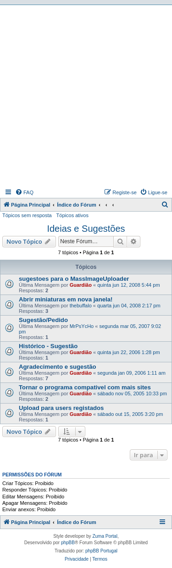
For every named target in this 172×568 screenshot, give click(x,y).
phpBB (68, 542)
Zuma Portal (104, 536)
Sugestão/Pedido (43, 320)
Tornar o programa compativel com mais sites (85, 387)
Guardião (81, 285)
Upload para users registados (61, 407)
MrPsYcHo (82, 326)
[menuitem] (24, 192)
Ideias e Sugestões (86, 229)
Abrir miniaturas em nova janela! (65, 299)
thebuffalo (81, 305)
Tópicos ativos (72, 215)
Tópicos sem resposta (27, 215)
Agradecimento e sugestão (57, 366)
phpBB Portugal (101, 550)
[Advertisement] (86, 95)
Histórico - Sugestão (48, 346)
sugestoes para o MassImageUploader (74, 278)
